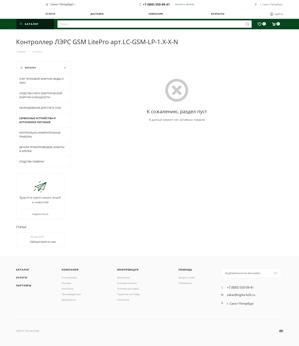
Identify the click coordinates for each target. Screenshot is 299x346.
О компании (69, 277)
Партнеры (24, 285)
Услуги (21, 277)
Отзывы (66, 283)
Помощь (185, 269)
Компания (70, 269)
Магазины (123, 277)
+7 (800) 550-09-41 (156, 4)
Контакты (68, 288)
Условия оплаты (127, 283)
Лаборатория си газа (43, 241)
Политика (123, 299)
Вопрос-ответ (187, 277)
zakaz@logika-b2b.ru (241, 295)
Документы (69, 299)
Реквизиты (185, 283)
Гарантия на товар (128, 294)
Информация (128, 269)
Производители (71, 294)
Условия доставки (128, 288)
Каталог (23, 269)
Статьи (21, 227)
